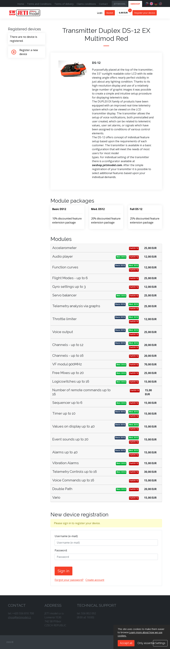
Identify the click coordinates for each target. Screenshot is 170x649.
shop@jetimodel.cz (19, 617)
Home (20, 3)
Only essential (146, 643)
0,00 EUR (124, 12)
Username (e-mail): (66, 536)
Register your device (144, 12)
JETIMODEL (120, 3)
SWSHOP (135, 3)
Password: (61, 550)
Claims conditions (86, 3)
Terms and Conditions (39, 3)
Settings (160, 643)
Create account (94, 580)
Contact (103, 3)
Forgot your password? (69, 580)
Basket (109, 12)
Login (99, 12)
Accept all (126, 643)
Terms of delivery (64, 3)
